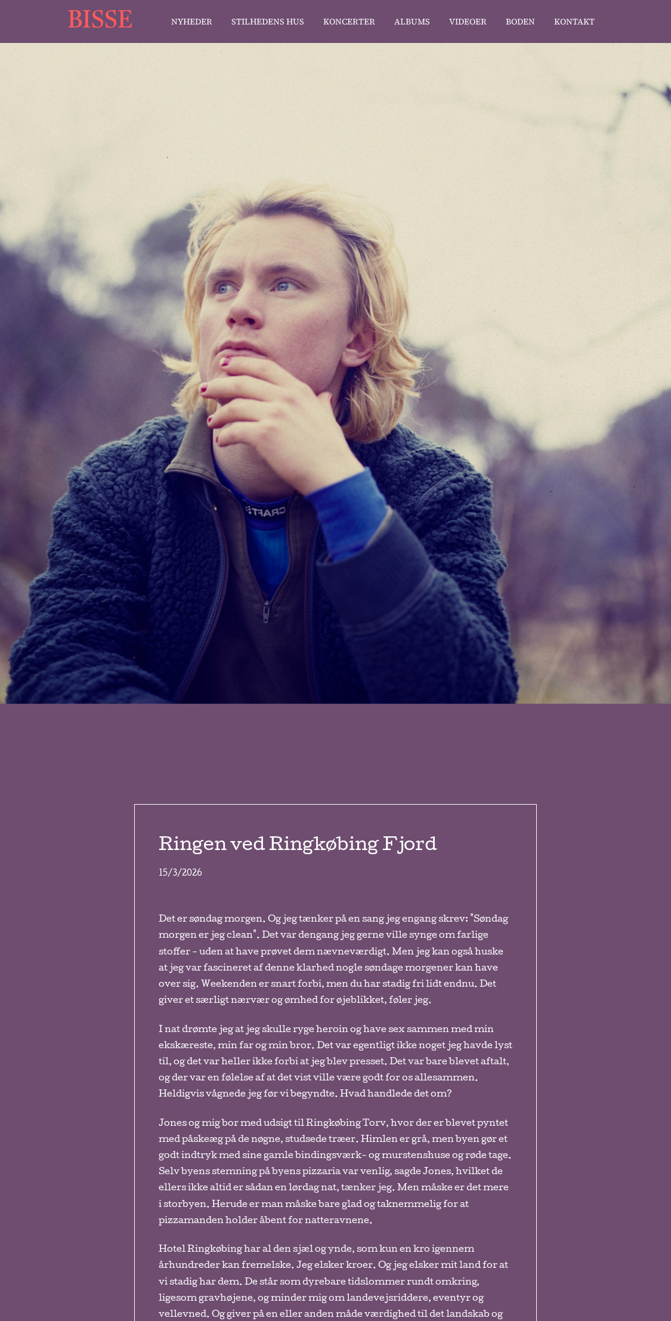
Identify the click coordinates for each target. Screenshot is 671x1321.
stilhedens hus (267, 21)
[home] (106, 21)
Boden (520, 21)
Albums (412, 21)
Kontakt (574, 21)
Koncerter (349, 21)
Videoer (468, 21)
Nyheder (191, 21)
